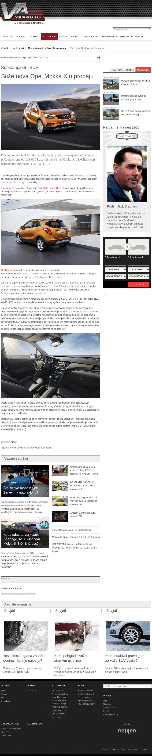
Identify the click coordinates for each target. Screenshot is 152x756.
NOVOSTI (6, 685)
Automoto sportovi (60, 707)
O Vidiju (107, 695)
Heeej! (106, 711)
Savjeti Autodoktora (86, 690)
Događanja (5, 701)
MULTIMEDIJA (35, 723)
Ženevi (54, 175)
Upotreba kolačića (111, 707)
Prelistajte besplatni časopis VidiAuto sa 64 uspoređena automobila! (84, 501)
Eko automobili (58, 714)
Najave (4, 694)
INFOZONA (6, 736)
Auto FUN (5, 732)
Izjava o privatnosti (111, 714)
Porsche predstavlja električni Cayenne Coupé (135, 82)
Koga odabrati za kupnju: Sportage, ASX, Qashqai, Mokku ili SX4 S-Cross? (22, 539)
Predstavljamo (58, 690)
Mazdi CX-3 (55, 188)
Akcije (3, 690)
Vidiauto (5, 48)
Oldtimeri (56, 717)
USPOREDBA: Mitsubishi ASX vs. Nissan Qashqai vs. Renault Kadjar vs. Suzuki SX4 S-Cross (75, 547)
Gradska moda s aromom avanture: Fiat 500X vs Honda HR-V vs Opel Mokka (84, 470)
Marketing (107, 704)
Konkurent (6, 188)
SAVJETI (82, 685)
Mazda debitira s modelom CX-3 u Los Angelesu (76, 537)
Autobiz (4, 697)
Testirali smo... (33, 690)
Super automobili (59, 710)
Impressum (108, 700)
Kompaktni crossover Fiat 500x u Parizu (72, 530)
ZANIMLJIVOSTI (10, 723)
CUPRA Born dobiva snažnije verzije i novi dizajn (135, 113)
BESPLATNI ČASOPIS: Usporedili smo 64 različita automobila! (83, 486)
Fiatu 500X (42, 188)
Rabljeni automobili (86, 694)
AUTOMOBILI (59, 685)
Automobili (18, 48)
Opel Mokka (7, 270)
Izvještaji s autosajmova (11, 729)
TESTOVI (32, 685)
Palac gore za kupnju (87, 704)
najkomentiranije (123, 70)
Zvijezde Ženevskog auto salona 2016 (82, 515)
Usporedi (139, 284)
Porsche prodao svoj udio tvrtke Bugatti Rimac (134, 98)
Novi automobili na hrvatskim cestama (47, 48)
